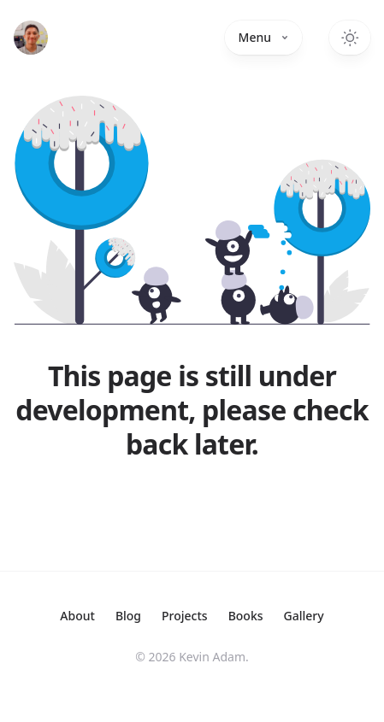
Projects (185, 616)
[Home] (31, 38)
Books (245, 616)
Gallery (304, 616)
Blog (128, 616)
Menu (263, 37)
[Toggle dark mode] (349, 38)
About (77, 616)
